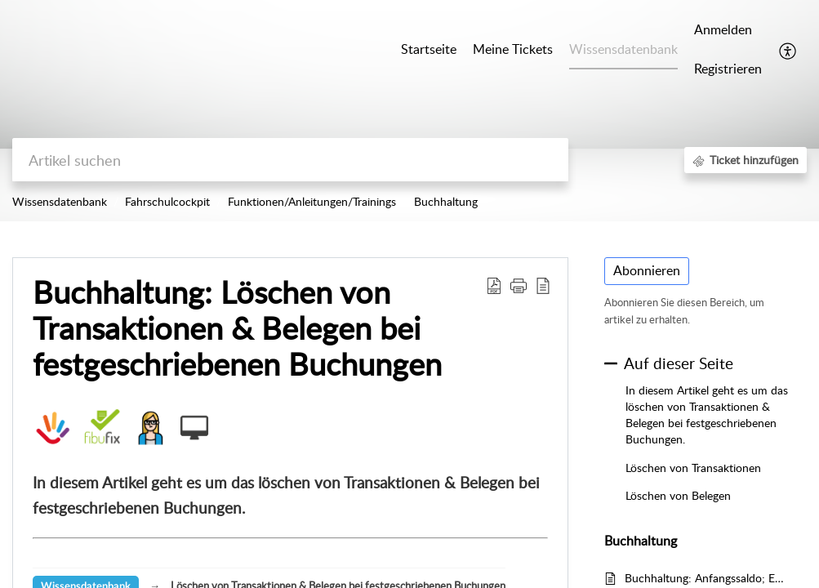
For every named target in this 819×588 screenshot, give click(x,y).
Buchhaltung (446, 201)
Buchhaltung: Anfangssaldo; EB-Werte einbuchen (707, 578)
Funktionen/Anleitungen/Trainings (312, 201)
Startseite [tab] (428, 49)
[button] (788, 50)
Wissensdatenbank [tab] (623, 49)
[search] (290, 159)
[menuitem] (728, 31)
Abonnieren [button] (646, 270)
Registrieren (728, 69)
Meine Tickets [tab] (513, 49)
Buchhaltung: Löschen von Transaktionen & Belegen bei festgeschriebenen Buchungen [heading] (237, 327)
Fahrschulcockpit (167, 201)
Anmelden (723, 29)
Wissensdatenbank (59, 201)
